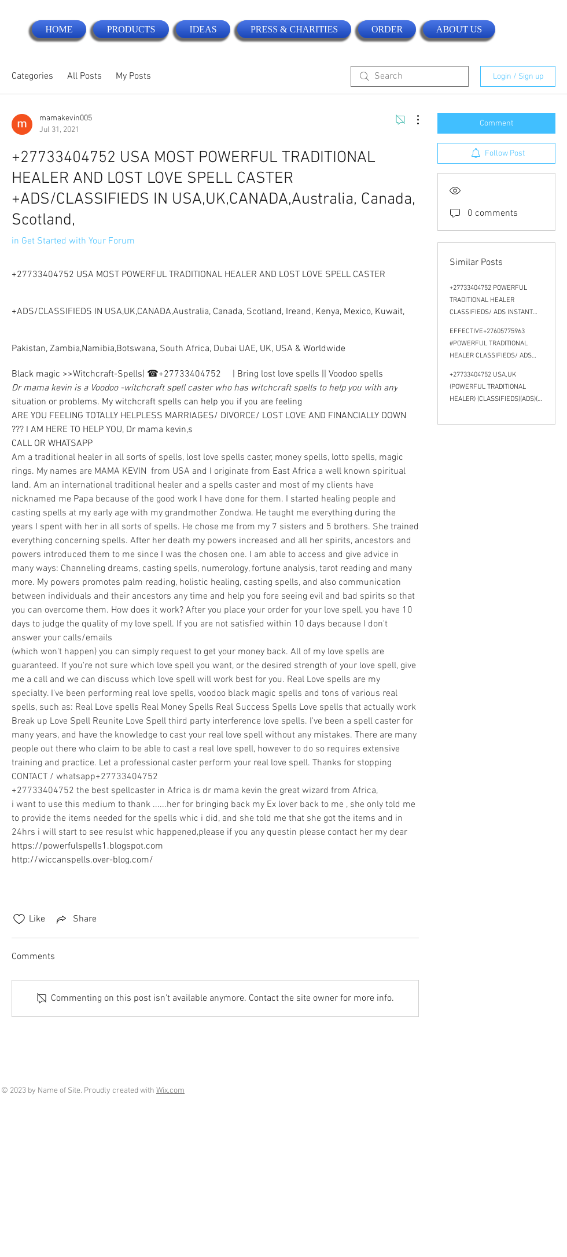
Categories (32, 76)
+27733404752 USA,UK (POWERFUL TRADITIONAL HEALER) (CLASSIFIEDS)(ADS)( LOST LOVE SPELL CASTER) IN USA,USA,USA (494, 399)
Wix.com (170, 1091)
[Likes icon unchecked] (19, 919)
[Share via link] (75, 919)
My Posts (133, 76)
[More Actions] (412, 120)
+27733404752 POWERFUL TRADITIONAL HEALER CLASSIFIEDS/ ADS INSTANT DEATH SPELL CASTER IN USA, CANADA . (495, 312)
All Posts (84, 76)
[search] (410, 76)
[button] (131, 29)
